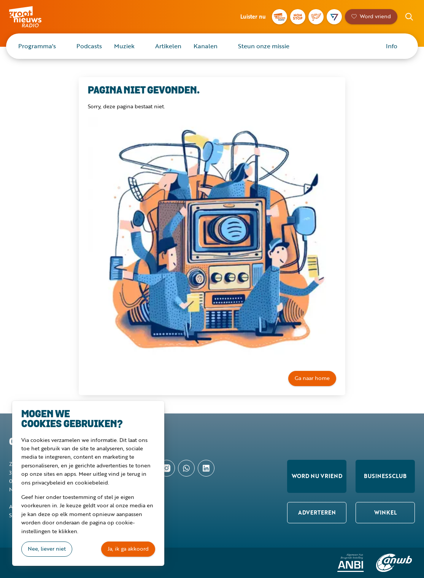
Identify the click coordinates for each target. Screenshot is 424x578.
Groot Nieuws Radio (35, 16)
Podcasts (89, 46)
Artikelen (168, 46)
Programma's (37, 46)
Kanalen (206, 46)
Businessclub (385, 476)
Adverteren (317, 512)
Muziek (124, 46)
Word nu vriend (317, 476)
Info (391, 46)
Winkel (385, 512)
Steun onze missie (263, 46)
